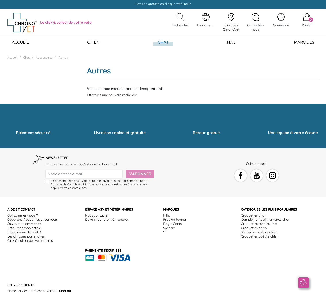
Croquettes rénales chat (259, 224)
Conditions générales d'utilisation (57, 286)
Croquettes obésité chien (259, 236)
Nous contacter (97, 215)
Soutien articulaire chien (259, 232)
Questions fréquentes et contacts (32, 219)
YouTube (256, 175)
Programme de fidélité (24, 232)
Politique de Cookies (177, 286)
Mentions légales (146, 286)
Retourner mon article (24, 228)
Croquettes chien (254, 228)
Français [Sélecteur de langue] (204, 25)
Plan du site (277, 286)
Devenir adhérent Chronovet (107, 219)
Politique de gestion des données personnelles (230, 286)
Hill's (166, 215)
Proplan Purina (174, 219)
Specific (169, 228)
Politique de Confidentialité (68, 184)
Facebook (240, 175)
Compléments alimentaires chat (265, 219)
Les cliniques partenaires (26, 236)
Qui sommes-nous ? (22, 215)
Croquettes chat (253, 215)
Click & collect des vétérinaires (30, 240)
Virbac (168, 232)
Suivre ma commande (24, 224)
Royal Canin (172, 224)
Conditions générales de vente (108, 286)
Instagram (272, 175)
